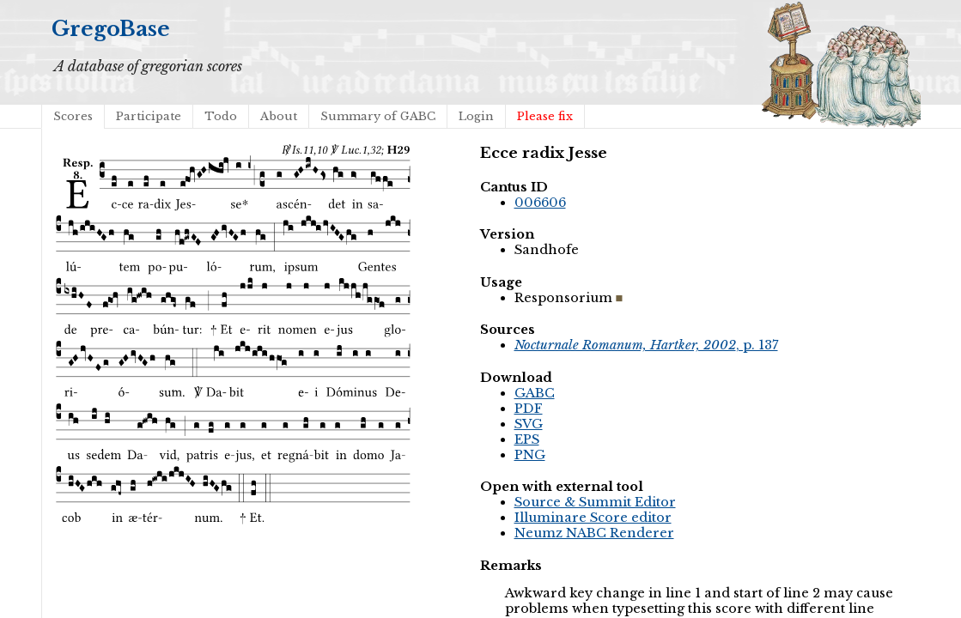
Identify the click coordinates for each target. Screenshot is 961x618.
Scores (73, 116)
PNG (529, 455)
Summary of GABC (377, 116)
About (278, 116)
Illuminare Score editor (593, 517)
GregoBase (111, 28)
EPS (526, 439)
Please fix (545, 116)
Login (476, 116)
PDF (528, 408)
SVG (528, 424)
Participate (148, 116)
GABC (534, 393)
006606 (540, 202)
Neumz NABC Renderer (594, 533)
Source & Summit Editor (595, 502)
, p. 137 (646, 345)
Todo (220, 116)
